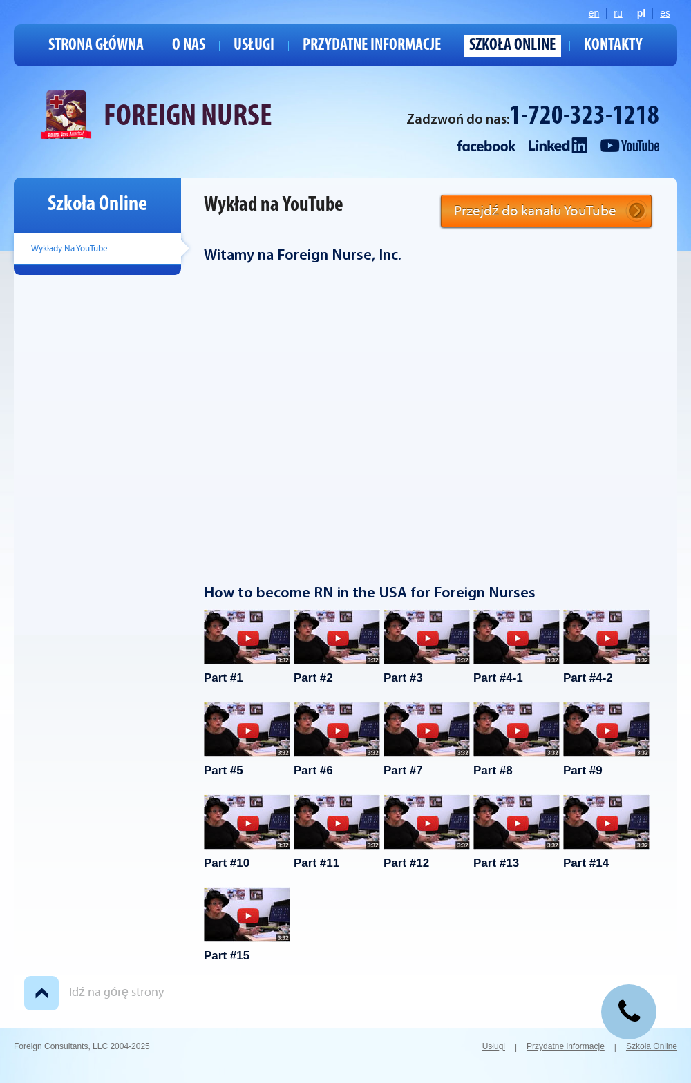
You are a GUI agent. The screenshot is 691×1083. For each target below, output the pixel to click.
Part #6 (337, 739)
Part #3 (427, 646)
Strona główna (96, 45)
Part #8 (516, 739)
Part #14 (606, 832)
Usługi (254, 45)
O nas (188, 45)
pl (641, 13)
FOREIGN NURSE (188, 117)
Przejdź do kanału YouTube (535, 211)
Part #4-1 (516, 646)
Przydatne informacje (372, 45)
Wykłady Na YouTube (69, 248)
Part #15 (247, 924)
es (665, 13)
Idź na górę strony (116, 991)
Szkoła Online (512, 45)
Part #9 (606, 739)
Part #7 (427, 739)
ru (618, 13)
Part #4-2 (606, 646)
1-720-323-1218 (584, 117)
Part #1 (247, 646)
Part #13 (516, 832)
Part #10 (247, 832)
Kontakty (613, 45)
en (594, 13)
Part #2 (337, 646)
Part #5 (247, 739)
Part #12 (427, 832)
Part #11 (337, 832)
